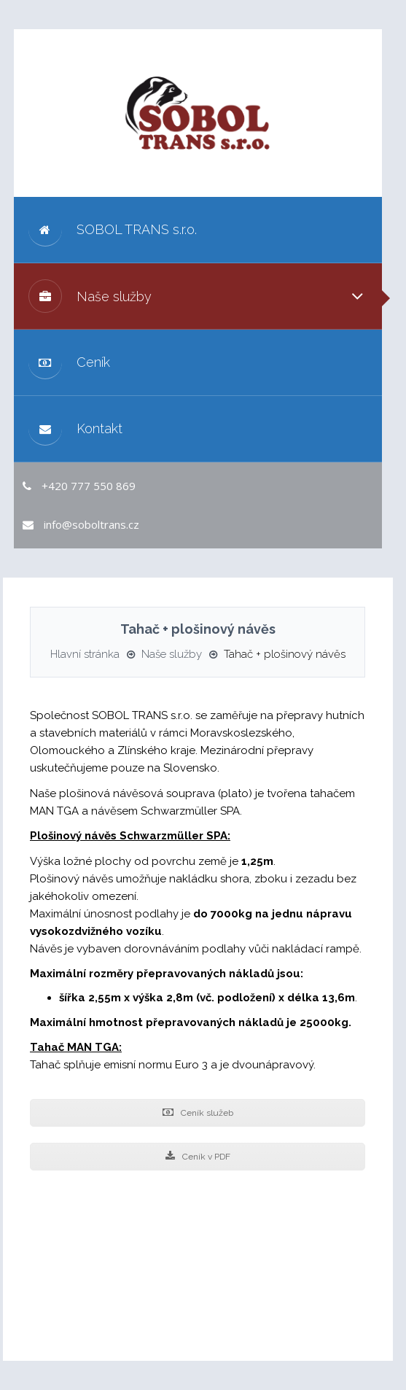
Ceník (69, 362)
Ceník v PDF (197, 1157)
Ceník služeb (198, 1113)
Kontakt (75, 429)
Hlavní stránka (85, 654)
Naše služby (90, 296)
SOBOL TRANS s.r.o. (112, 229)
